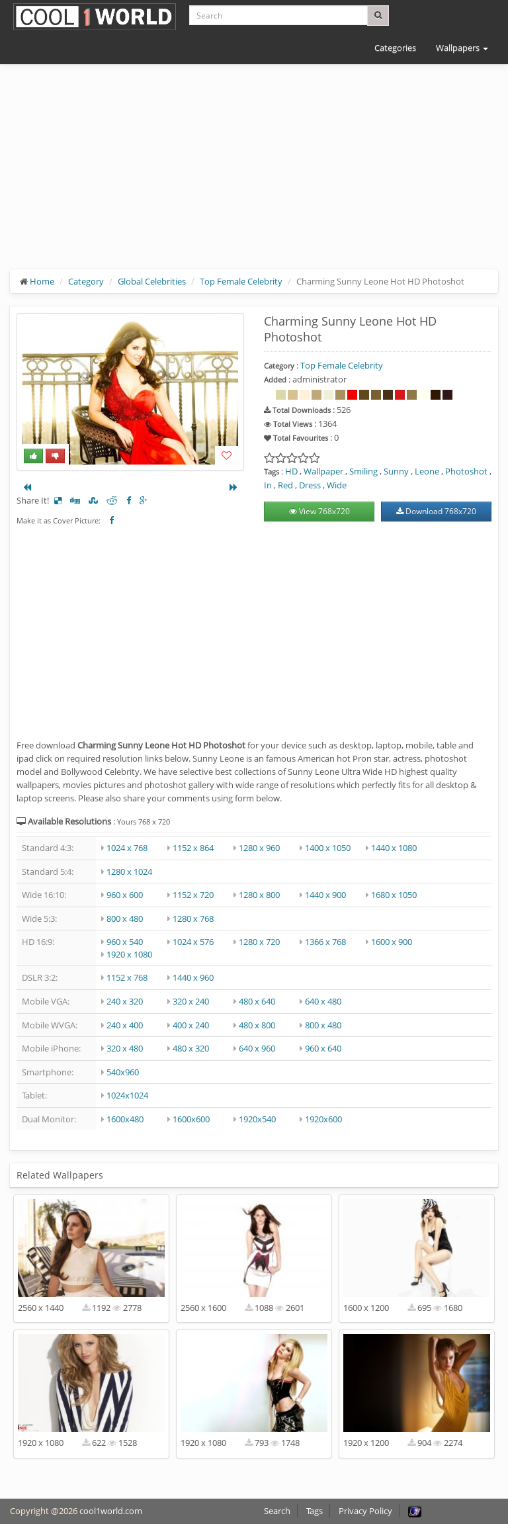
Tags (314, 1511)
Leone (427, 471)
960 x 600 (124, 895)
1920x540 (257, 1119)
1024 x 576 (193, 942)
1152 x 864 (193, 848)
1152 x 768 (127, 977)
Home (42, 281)
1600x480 (125, 1119)
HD (291, 471)
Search (277, 1511)
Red (285, 485)
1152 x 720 (193, 895)
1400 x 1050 (328, 848)
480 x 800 (257, 1025)
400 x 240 (191, 1025)
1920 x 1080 (129, 954)
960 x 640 (323, 1048)
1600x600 (191, 1119)
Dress (310, 485)
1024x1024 (127, 1095)
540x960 (122, 1072)
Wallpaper (323, 471)
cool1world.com (110, 1511)
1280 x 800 (259, 895)
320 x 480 (124, 1048)
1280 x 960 (259, 848)
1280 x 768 (193, 918)
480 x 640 (257, 1001)
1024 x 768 (127, 848)
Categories (395, 48)
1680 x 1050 (394, 895)
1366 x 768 (325, 942)
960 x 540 (124, 942)
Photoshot (466, 471)
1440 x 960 (193, 977)
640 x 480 (323, 1001)
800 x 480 (124, 918)
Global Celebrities (152, 281)
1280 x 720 (259, 942)
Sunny (396, 471)
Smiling (363, 471)
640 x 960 (257, 1048)
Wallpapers (462, 48)
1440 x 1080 (394, 848)
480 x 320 (191, 1048)
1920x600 (323, 1119)
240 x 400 (124, 1025)
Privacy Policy (365, 1511)
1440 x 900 (325, 895)
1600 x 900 (391, 942)
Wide (337, 485)
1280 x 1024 (129, 871)
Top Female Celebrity (241, 281)
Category (86, 281)
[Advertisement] (254, 176)
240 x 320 (124, 1001)
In (268, 485)
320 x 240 (191, 1001)
